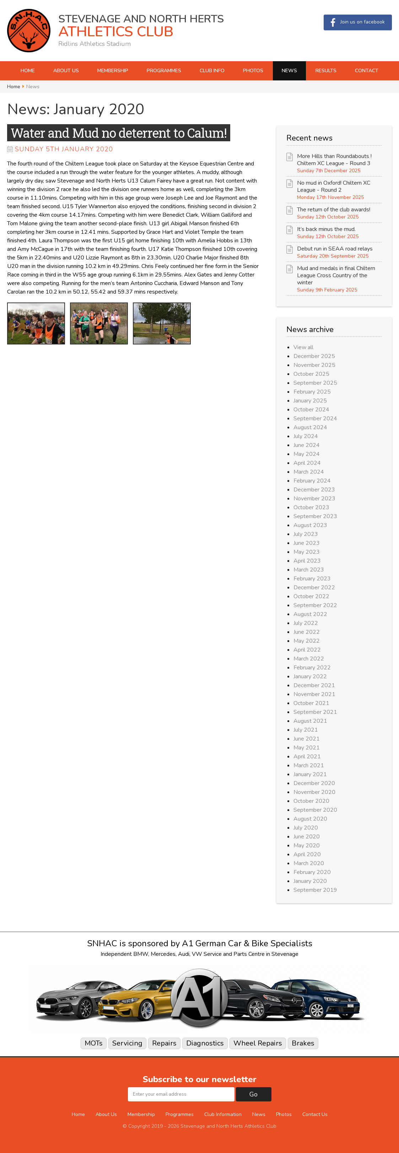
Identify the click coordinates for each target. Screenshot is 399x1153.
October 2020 (311, 801)
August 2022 (310, 614)
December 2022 (314, 587)
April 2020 (307, 854)
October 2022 (311, 596)
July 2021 (305, 730)
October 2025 (311, 374)
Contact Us (315, 1114)
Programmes (164, 70)
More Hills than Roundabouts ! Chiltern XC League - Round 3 (334, 159)
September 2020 (315, 810)
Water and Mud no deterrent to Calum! (119, 132)
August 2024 (310, 427)
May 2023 (306, 552)
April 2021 (307, 756)
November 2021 (314, 694)
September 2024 (315, 418)
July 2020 (305, 828)
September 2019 (315, 890)
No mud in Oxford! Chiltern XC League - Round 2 (333, 186)
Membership (112, 70)
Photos (253, 70)
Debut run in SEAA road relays (335, 249)
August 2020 (310, 819)
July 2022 (305, 623)
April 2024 (307, 463)
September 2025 (315, 383)
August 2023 (310, 525)
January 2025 (310, 401)
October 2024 (311, 410)
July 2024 (305, 436)
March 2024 (308, 472)
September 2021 (315, 712)
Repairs (164, 1043)
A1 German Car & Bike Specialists (247, 943)
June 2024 (306, 445)
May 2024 (306, 454)
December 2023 (314, 490)
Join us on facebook (358, 22)
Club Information (223, 1114)
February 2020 (312, 872)
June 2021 (306, 739)
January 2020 (310, 881)
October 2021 (311, 703)
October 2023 (311, 507)
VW (197, 954)
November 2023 (314, 498)
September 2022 (315, 605)
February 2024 (312, 481)
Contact (366, 70)
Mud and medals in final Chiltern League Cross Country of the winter (336, 275)
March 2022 (308, 659)
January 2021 (310, 774)
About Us (66, 70)
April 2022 (307, 650)
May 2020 (306, 845)
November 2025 (314, 365)
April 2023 (307, 561)
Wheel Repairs (257, 1043)
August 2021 (310, 721)
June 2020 (306, 837)
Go (253, 1094)
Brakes (303, 1043)
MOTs (94, 1043)
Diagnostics (205, 1043)
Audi (183, 954)
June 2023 (306, 543)
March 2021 (308, 765)
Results (326, 70)
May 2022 (306, 641)
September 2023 (315, 516)
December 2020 (314, 783)
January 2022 (310, 676)
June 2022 (306, 632)
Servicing (127, 1043)
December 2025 (314, 356)
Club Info (212, 70)
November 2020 (314, 792)
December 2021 (314, 685)
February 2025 (312, 392)
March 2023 (308, 570)
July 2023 (305, 534)
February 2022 (312, 668)
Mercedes (163, 954)
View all (303, 347)
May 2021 (306, 748)
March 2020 (308, 863)
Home (28, 70)
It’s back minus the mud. (326, 229)
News (289, 70)
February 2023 (312, 579)
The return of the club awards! (333, 210)
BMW (140, 954)
